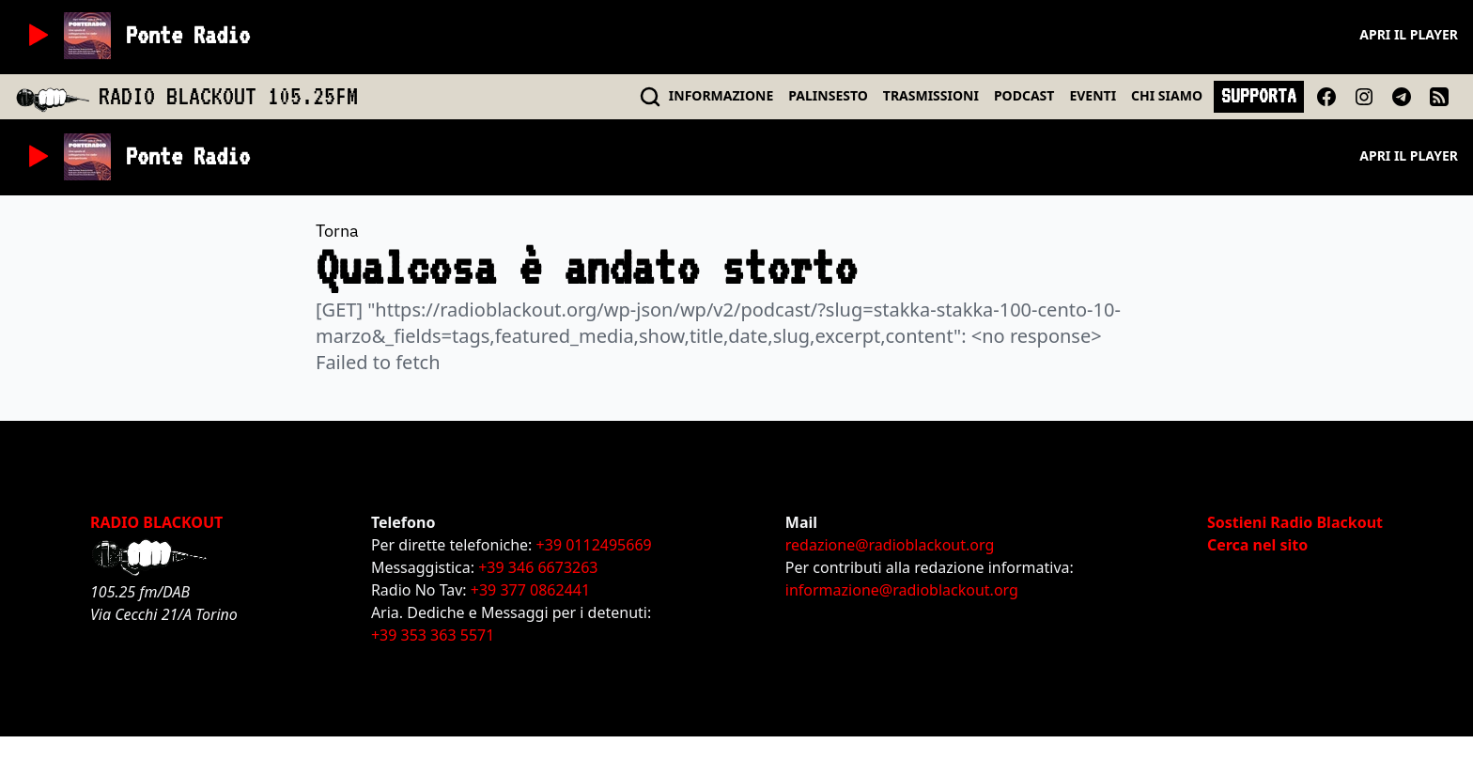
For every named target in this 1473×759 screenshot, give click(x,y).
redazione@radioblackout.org (889, 544)
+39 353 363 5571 (432, 635)
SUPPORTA (1258, 96)
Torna (337, 230)
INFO (721, 95)
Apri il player (1408, 34)
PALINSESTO (827, 95)
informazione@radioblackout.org (901, 590)
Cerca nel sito (1257, 544)
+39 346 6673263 (537, 567)
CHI (1166, 95)
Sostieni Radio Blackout (1295, 522)
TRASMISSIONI (931, 95)
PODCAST (1024, 95)
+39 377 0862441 (530, 590)
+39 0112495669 (594, 544)
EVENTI (1092, 95)
